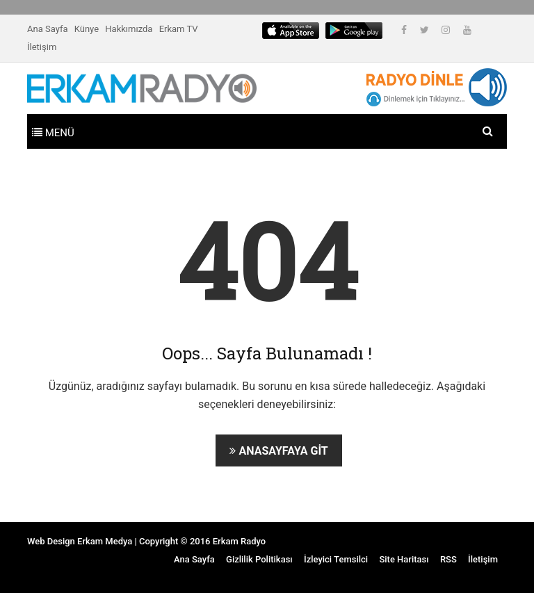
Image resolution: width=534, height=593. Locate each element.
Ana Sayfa (47, 29)
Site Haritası (403, 559)
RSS (448, 559)
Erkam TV (178, 29)
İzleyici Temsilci (336, 559)
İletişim (41, 47)
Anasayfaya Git (278, 450)
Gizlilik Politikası (259, 559)
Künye (86, 29)
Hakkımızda (128, 29)
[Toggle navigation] (53, 131)
